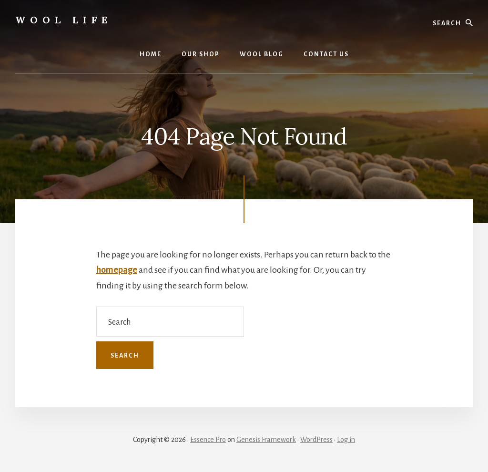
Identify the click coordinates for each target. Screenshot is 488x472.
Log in (346, 439)
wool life (63, 20)
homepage (116, 270)
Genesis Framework (266, 439)
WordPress (316, 439)
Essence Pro (208, 439)
